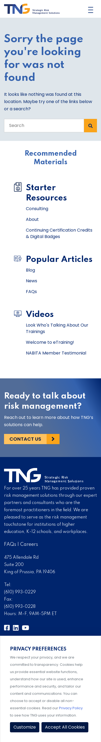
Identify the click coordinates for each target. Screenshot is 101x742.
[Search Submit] (90, 125)
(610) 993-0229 (20, 592)
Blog (30, 270)
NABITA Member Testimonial (56, 353)
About (32, 219)
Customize (24, 727)
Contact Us (25, 439)
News (31, 281)
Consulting (37, 209)
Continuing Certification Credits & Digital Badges (59, 233)
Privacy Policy (71, 708)
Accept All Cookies (65, 727)
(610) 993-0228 (20, 607)
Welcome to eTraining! (50, 342)
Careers (29, 544)
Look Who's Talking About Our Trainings (57, 328)
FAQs (31, 291)
